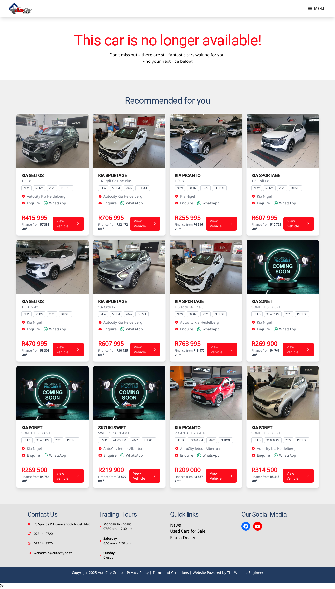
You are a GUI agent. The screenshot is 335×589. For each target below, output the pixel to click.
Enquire (30, 203)
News (175, 525)
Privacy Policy (138, 572)
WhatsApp (55, 203)
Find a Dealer (183, 537)
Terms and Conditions (171, 572)
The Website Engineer (245, 572)
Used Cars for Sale (187, 531)
